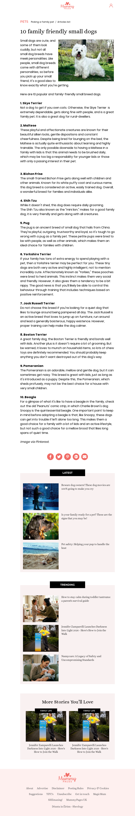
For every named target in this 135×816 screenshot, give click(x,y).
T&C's (49, 794)
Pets (24, 21)
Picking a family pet (42, 21)
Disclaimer (58, 788)
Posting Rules (75, 788)
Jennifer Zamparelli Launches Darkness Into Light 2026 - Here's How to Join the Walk (84, 630)
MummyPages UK (76, 799)
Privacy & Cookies (98, 788)
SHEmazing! (55, 799)
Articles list (63, 21)
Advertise (42, 788)
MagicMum (99, 794)
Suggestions (36, 794)
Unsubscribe (64, 794)
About (29, 788)
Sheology (78, 806)
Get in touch (82, 794)
